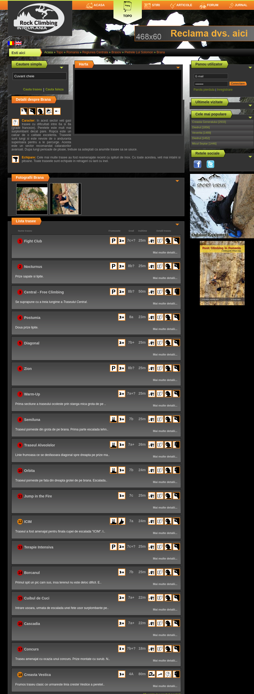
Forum (208, 5)
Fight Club (33, 241)
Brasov (116, 52)
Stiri (152, 5)
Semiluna (32, 420)
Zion (28, 369)
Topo (127, 8)
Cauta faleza (54, 89)
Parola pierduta (204, 89)
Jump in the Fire (38, 496)
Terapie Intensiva (38, 547)
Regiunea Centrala (95, 52)
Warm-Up (32, 394)
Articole (181, 5)
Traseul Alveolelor (39, 445)
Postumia (32, 318)
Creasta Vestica (37, 675)
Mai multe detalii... (165, 252)
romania (73, 52)
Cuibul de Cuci (36, 598)
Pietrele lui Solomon (139, 52)
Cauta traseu (32, 89)
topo (59, 52)
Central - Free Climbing (44, 292)
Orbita (29, 471)
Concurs (31, 649)
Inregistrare (225, 89)
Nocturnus (33, 267)
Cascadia (32, 624)
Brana (161, 52)
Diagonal (31, 343)
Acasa (95, 5)
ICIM (28, 522)
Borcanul (32, 573)
